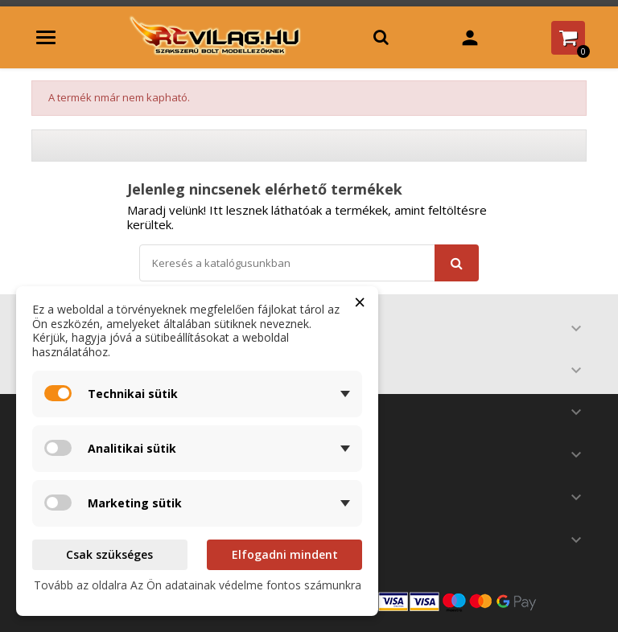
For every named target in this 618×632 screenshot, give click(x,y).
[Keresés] (309, 262)
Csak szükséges (109, 554)
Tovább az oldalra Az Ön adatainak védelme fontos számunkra (197, 585)
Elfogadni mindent (285, 554)
